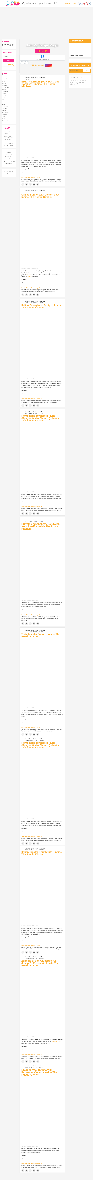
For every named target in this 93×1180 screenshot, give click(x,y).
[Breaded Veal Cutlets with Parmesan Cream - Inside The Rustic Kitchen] (42, 1111)
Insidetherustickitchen (38, 77)
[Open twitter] (82, 3)
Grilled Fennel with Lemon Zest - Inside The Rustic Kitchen (41, 195)
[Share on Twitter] (26, 184)
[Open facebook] (79, 3)
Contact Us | (9, 154)
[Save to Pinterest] (34, 184)
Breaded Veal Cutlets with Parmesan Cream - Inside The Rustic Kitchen (39, 1072)
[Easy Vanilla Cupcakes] (80, 48)
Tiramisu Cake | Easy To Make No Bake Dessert (8, 137)
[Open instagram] (90, 3)
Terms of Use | (8, 159)
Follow (48, 65)
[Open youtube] (87, 3)
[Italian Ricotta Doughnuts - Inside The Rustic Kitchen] (42, 891)
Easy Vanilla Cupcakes (76, 55)
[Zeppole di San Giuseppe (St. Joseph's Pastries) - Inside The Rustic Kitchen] (42, 1002)
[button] (42, 58)
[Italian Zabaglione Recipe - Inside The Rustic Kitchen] (42, 344)
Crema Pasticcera (56, 1041)
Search (9, 60)
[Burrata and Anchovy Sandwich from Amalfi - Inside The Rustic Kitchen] (42, 565)
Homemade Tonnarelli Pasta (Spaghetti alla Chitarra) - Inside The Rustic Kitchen (40, 418)
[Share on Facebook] (22, 184)
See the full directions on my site (31, 177)
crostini (29, 276)
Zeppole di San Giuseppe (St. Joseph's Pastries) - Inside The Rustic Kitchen (40, 963)
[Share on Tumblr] (30, 184)
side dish (28, 275)
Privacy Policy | (8, 156)
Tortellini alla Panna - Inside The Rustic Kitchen (40, 635)
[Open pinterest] (84, 3)
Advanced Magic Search (10, 65)
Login (74, 3)
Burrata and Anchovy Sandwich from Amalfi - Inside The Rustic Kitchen (40, 526)
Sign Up (67, 3)
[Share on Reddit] (37, 184)
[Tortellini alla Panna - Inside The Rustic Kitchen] (42, 673)
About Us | (8, 152)
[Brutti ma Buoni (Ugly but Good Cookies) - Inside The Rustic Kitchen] (42, 123)
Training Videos (6, 121)
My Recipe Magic (38, 65)
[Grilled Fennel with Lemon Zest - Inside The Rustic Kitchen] (42, 233)
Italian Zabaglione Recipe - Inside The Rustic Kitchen (41, 306)
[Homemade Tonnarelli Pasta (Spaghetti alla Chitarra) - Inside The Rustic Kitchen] (42, 457)
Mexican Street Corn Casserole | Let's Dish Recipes (8, 143)
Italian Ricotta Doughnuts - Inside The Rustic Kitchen (41, 853)
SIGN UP (42, 51)
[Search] (23, 3)
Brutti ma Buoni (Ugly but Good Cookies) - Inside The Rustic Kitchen (40, 84)
